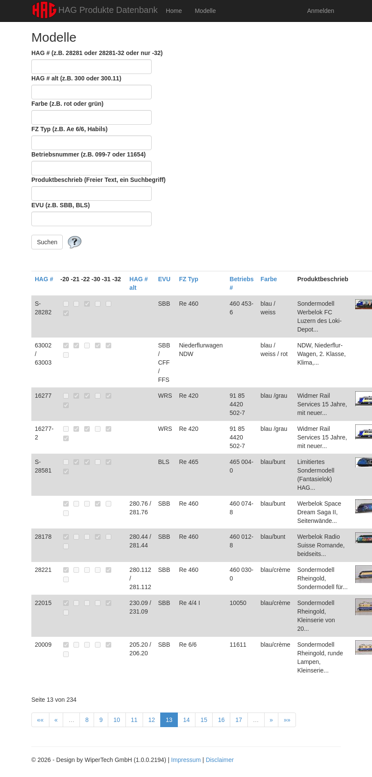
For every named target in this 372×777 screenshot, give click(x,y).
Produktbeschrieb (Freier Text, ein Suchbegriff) (98, 179)
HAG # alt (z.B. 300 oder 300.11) (76, 78)
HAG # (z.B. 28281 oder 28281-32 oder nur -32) (97, 52)
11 (134, 719)
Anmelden (320, 10)
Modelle (205, 10)
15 (204, 719)
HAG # (44, 279)
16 (221, 719)
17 (238, 719)
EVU (164, 279)
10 (116, 719)
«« (40, 719)
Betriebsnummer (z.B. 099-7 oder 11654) (88, 154)
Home (174, 10)
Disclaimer (220, 759)
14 (186, 719)
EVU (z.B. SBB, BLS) (60, 205)
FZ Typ (188, 279)
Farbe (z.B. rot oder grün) (67, 103)
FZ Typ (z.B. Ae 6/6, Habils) (69, 129)
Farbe (269, 279)
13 (169, 719)
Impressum (186, 759)
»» (287, 719)
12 (151, 719)
